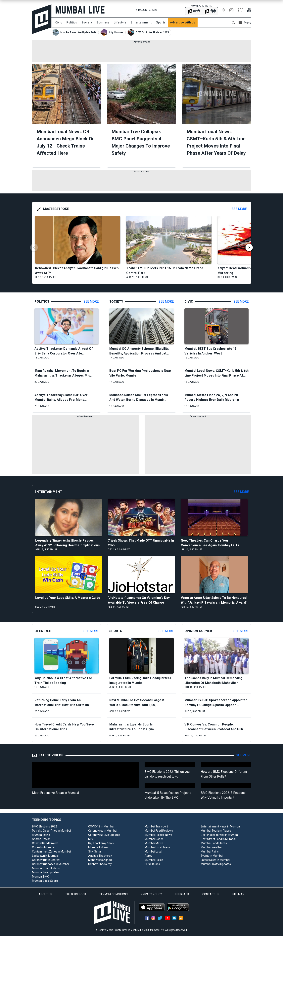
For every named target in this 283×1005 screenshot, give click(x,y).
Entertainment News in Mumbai (220, 826)
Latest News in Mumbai (215, 859)
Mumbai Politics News (158, 834)
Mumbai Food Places (214, 843)
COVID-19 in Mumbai (101, 826)
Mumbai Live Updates (45, 872)
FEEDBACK (182, 894)
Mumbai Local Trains (157, 847)
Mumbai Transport (156, 826)
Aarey (148, 855)
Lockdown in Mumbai (45, 855)
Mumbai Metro (154, 843)
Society (86, 22)
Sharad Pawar (41, 839)
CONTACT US (210, 894)
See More (239, 209)
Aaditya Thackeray (100, 855)
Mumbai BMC (40, 876)
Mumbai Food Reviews (159, 830)
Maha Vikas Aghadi (100, 859)
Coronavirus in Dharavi (46, 859)
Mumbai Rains (41, 834)
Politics (72, 22)
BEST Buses (152, 864)
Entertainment (141, 22)
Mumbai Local (153, 851)
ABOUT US (45, 894)
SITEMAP (238, 894)
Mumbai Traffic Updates (216, 864)
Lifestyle (120, 22)
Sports (161, 22)
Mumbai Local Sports (45, 880)
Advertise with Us (182, 22)
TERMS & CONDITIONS (113, 894)
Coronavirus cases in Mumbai (50, 864)
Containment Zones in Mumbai (51, 851)
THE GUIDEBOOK (75, 894)
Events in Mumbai (212, 855)
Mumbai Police (154, 859)
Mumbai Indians (98, 847)
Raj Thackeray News (101, 843)
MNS (91, 839)
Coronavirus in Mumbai (102, 830)
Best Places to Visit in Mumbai (219, 834)
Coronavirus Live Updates (104, 834)
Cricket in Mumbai (43, 847)
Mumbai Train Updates (46, 868)
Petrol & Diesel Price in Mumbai (51, 830)
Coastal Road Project (45, 843)
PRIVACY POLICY (151, 894)
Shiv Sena (94, 851)
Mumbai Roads (154, 839)
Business (103, 22)
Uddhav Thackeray (100, 864)
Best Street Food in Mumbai (218, 839)
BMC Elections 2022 (44, 826)
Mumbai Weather (211, 847)
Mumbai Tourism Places (216, 830)
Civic (58, 22)
